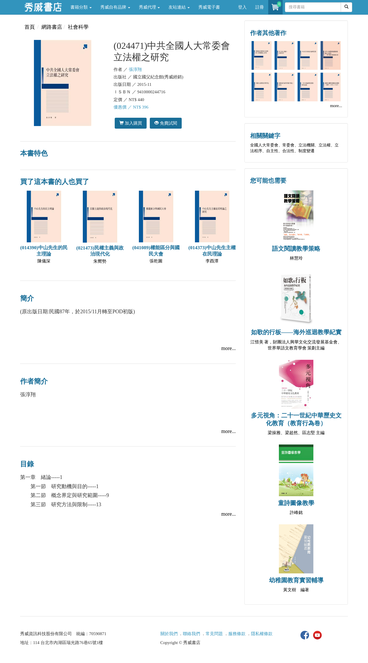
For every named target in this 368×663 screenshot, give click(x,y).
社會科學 (78, 27)
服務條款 (237, 633)
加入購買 (130, 123)
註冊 (259, 7)
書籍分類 (81, 7)
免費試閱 (165, 123)
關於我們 (169, 633)
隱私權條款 (262, 633)
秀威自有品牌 (115, 7)
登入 (242, 7)
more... (228, 348)
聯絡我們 (191, 633)
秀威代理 (149, 7)
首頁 (29, 27)
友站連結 (179, 7)
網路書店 (51, 27)
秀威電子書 (209, 7)
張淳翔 (135, 69)
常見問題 (214, 633)
